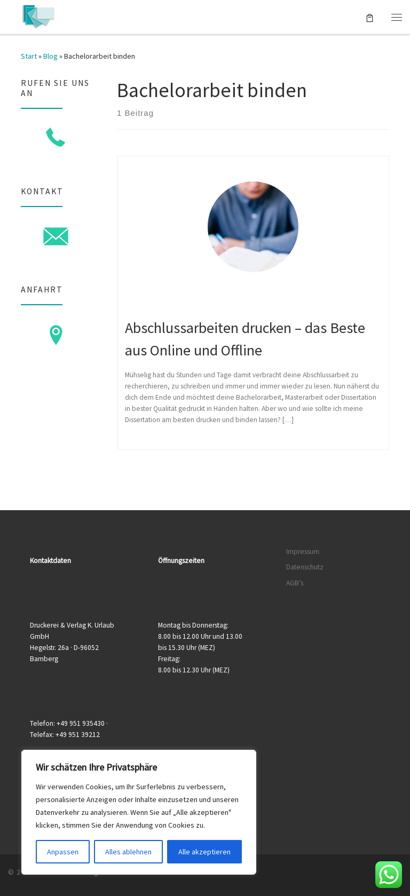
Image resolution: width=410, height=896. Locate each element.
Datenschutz (305, 567)
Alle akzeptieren (204, 852)
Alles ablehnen (128, 852)
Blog (50, 56)
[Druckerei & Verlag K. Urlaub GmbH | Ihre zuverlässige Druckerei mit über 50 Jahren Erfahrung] (38, 15)
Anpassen (62, 852)
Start (29, 56)
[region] (138, 812)
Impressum (302, 551)
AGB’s (294, 583)
